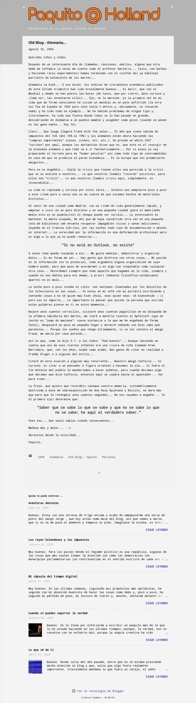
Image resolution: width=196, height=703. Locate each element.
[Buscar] (172, 7)
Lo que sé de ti (41, 650)
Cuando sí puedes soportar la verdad (57, 613)
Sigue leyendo (157, 530)
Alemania (56, 457)
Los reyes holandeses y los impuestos (58, 540)
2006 (41, 457)
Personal (108, 457)
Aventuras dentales (43, 503)
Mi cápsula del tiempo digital (52, 576)
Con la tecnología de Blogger (98, 691)
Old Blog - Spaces (82, 457)
